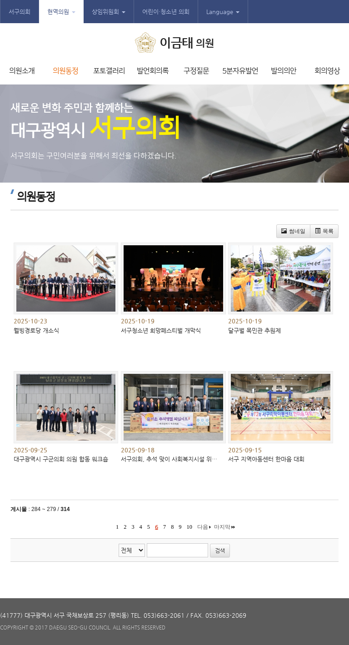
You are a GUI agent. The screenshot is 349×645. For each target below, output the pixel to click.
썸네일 (293, 231)
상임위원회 (108, 11)
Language (222, 11)
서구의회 (19, 11)
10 (189, 527)
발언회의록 (153, 71)
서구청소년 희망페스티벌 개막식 (161, 330)
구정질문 (196, 71)
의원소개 (22, 71)
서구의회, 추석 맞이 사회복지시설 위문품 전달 (178, 459)
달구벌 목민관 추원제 (254, 330)
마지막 (222, 527)
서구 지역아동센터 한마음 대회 (266, 459)
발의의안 (283, 71)
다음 (202, 527)
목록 (324, 231)
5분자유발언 (240, 71)
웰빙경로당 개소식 (36, 330)
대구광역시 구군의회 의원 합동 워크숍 (61, 459)
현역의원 (61, 11)
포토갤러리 (109, 71)
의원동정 (65, 71)
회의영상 (327, 71)
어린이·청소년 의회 (165, 11)
